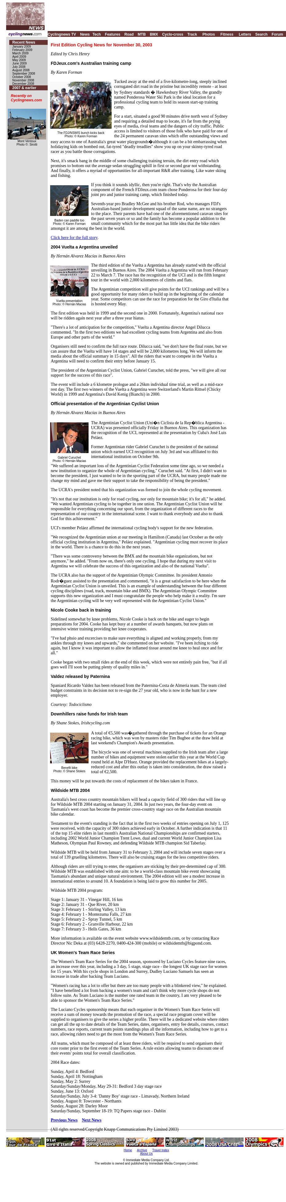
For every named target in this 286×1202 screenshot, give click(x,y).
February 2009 (22, 50)
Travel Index (160, 1150)
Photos (208, 34)
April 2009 (19, 56)
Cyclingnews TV (62, 34)
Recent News (23, 42)
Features (112, 34)
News (84, 34)
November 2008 (23, 80)
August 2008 (21, 70)
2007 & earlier (24, 88)
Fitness (226, 34)
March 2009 (20, 53)
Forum (277, 34)
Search (261, 34)
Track (192, 34)
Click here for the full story (74, 237)
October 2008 (21, 77)
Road (128, 34)
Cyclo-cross (172, 34)
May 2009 (19, 60)
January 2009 (21, 46)
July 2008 (19, 67)
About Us (146, 1153)
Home (128, 1150)
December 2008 (23, 83)
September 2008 (23, 73)
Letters (245, 34)
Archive (142, 1150)
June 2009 (19, 63)
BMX (154, 34)
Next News (91, 1120)
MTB (142, 34)
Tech (97, 34)
